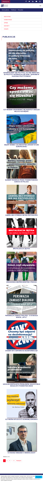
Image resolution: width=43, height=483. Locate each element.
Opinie (6, 22)
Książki (6, 29)
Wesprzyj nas (6, 1)
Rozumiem (38, 477)
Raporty (7, 26)
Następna (18, 460)
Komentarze (8, 19)
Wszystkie (7, 16)
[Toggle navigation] (40, 5)
